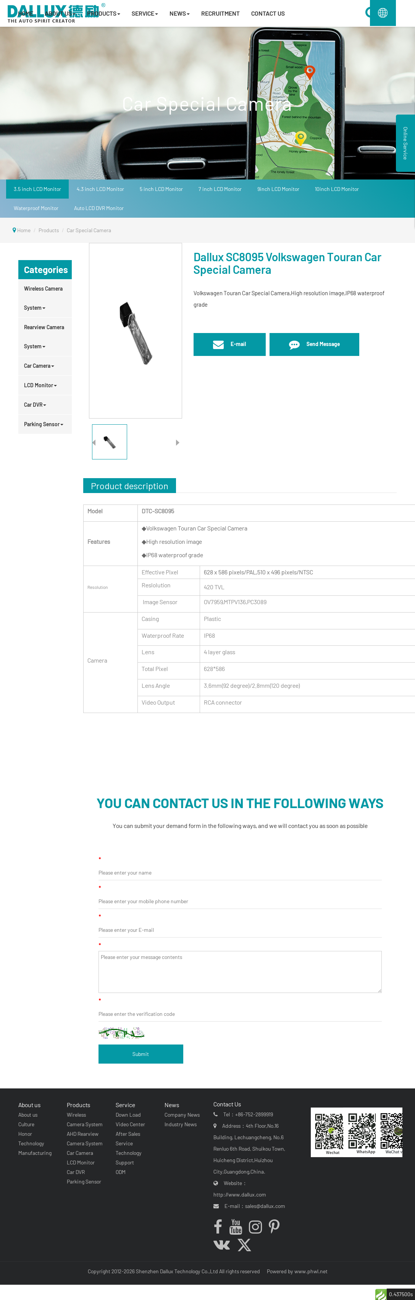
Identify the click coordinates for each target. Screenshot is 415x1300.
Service (124, 1104)
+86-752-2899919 (257, 1114)
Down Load (126, 1114)
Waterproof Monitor (36, 208)
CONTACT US (268, 13)
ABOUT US (60, 13)
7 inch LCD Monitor (220, 189)
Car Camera (39, 365)
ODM (119, 1172)
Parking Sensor (43, 424)
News (170, 1104)
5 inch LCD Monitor (161, 189)
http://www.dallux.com (242, 1194)
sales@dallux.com (268, 1206)
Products (49, 230)
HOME (25, 13)
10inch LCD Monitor (337, 189)
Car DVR (35, 404)
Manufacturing (33, 1153)
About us (27, 1104)
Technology (29, 1143)
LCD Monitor (40, 385)
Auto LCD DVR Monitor (99, 208)
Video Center (129, 1124)
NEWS (180, 13)
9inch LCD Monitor (278, 189)
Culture (24, 1124)
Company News (180, 1114)
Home (24, 230)
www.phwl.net (311, 1271)
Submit (140, 1054)
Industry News (179, 1124)
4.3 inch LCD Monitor (100, 189)
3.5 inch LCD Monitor (37, 189)
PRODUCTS (103, 13)
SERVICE (145, 13)
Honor (23, 1133)
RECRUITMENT (220, 13)
